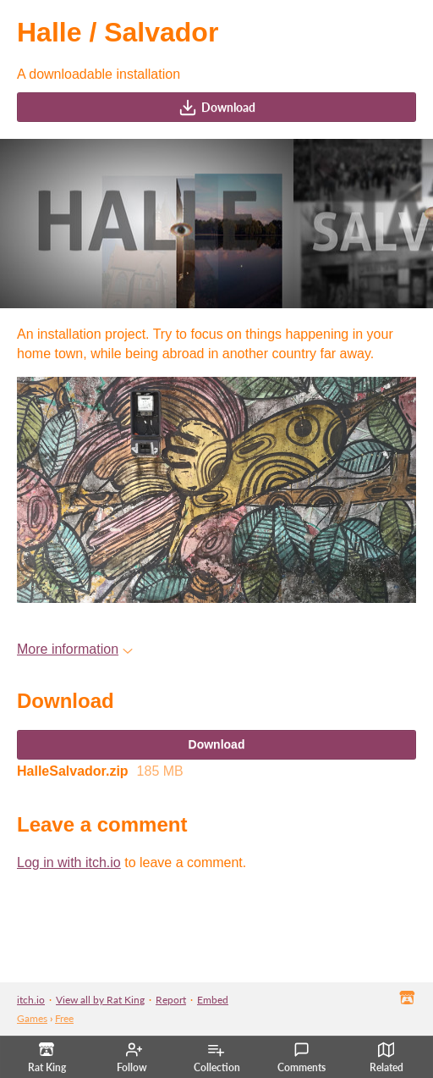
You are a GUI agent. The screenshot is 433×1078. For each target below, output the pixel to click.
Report (171, 999)
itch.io (31, 999)
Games (32, 1018)
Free (64, 1018)
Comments (301, 1058)
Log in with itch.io (69, 862)
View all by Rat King (100, 999)
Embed (212, 999)
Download (216, 107)
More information (75, 649)
